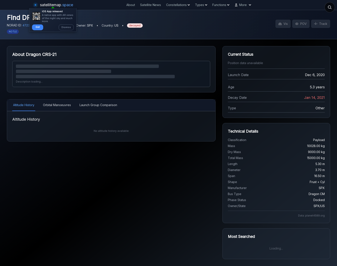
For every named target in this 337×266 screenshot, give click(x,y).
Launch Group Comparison (98, 105)
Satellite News (150, 5)
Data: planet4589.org (311, 215)
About (130, 5)
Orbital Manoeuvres (57, 105)
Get (37, 27)
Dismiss (66, 27)
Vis (283, 24)
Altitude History (23, 105)
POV (301, 24)
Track (320, 24)
